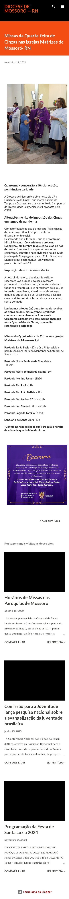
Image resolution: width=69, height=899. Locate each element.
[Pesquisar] (54, 6)
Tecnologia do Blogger (35, 892)
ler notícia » (56, 642)
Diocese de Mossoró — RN (21, 8)
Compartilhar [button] (50, 521)
